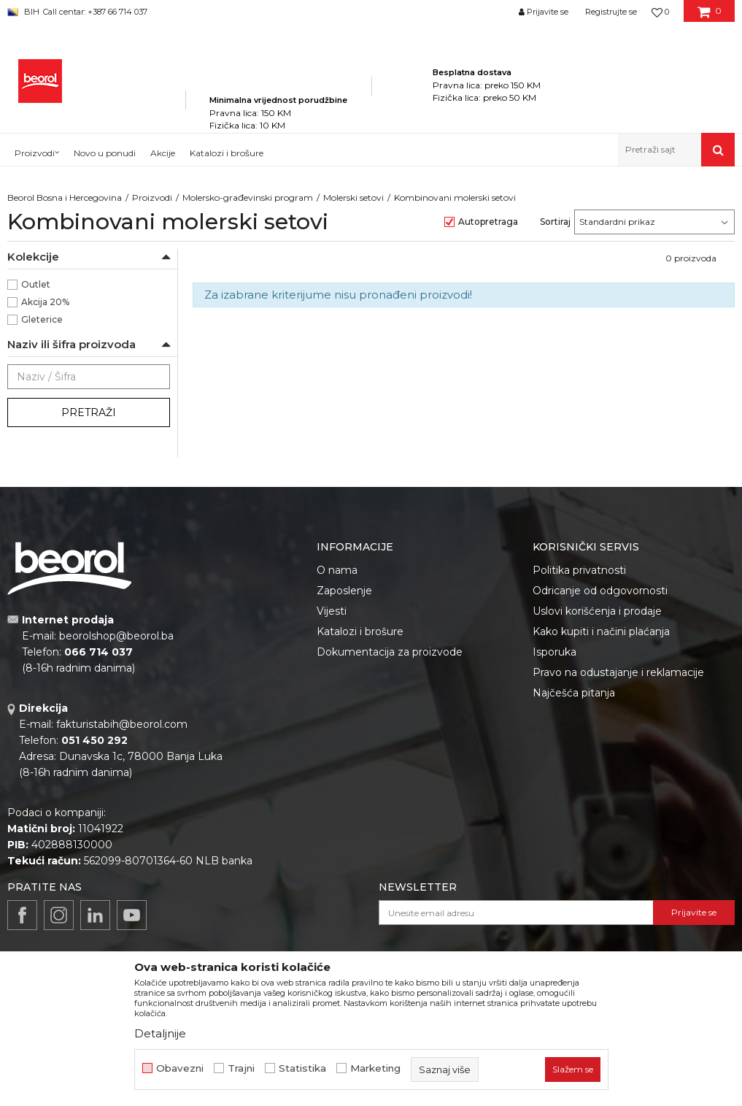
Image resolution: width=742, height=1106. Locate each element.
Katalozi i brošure (360, 631)
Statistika (302, 1068)
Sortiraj (555, 221)
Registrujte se (611, 12)
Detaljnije (160, 1033)
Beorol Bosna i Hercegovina (64, 197)
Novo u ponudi (105, 152)
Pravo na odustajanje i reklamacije (618, 672)
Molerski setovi (353, 197)
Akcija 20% (45, 301)
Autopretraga (488, 221)
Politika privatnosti (579, 570)
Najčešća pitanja (574, 692)
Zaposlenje (344, 590)
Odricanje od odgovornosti (600, 590)
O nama (337, 570)
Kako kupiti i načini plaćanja (601, 631)
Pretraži (88, 412)
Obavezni (180, 1068)
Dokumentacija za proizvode (390, 651)
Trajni (241, 1068)
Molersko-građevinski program (247, 197)
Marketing (375, 1068)
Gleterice (42, 319)
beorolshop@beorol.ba (116, 635)
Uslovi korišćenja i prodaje (597, 611)
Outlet (35, 284)
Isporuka (554, 651)
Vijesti (332, 611)
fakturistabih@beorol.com (122, 724)
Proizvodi (152, 197)
